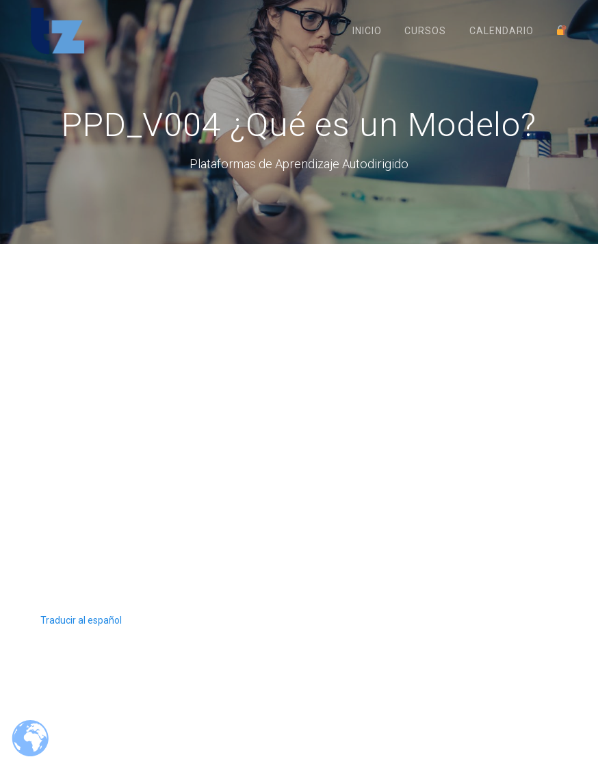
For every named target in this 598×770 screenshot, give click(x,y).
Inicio (367, 30)
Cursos (425, 30)
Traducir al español (81, 635)
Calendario (501, 30)
